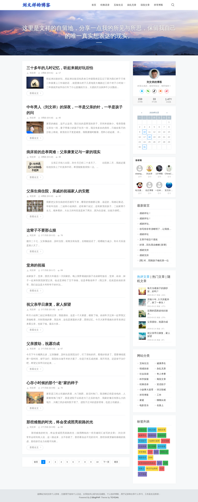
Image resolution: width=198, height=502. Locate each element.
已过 (162, 468)
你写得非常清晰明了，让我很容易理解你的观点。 (165, 229)
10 (97, 462)
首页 (94, 5)
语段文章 (145, 5)
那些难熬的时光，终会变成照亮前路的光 (59, 422)
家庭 (142, 400)
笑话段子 (161, 384)
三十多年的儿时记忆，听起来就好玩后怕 (59, 68)
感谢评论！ (145, 213)
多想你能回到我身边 (147, 463)
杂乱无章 (131, 5)
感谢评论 (144, 234)
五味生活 (118, 5)
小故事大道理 (146, 389)
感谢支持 (144, 250)
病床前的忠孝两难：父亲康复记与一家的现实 (63, 152)
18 (149, 137)
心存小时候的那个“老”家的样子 (52, 383)
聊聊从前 (161, 400)
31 (144, 147)
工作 (159, 395)
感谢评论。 (145, 224)
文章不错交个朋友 (149, 239)
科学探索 (144, 379)
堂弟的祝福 (35, 265)
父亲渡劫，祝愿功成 (43, 344)
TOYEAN (114, 497)
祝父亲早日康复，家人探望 (48, 304)
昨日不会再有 (152, 468)
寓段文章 (161, 379)
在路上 (160, 405)
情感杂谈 (144, 368)
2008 (150, 457)
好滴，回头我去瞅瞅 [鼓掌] (153, 245)
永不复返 (142, 474)
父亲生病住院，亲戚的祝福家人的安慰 (57, 191)
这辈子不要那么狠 (41, 230)
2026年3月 (154, 112)
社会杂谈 (144, 374)
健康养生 (161, 363)
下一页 (106, 462)
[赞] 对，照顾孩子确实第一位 (154, 260)
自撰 (165, 463)
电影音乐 (144, 405)
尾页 (116, 462)
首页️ (36, 462)
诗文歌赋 (161, 389)
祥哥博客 (158, 5)
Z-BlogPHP (95, 497)
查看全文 (34, 93)
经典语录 (105, 5)
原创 (159, 463)
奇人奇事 (161, 374)
